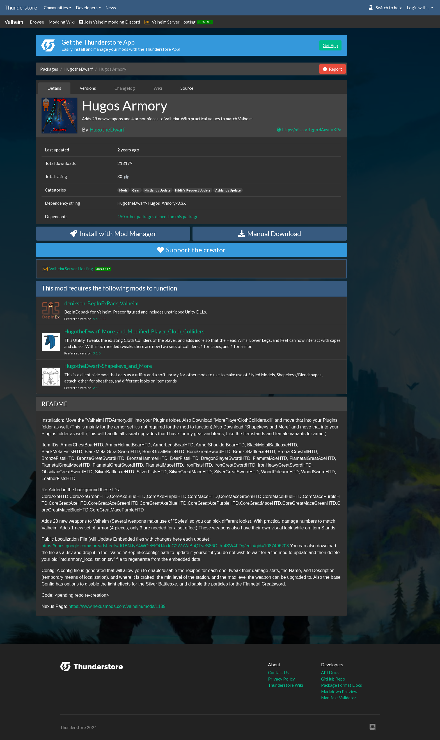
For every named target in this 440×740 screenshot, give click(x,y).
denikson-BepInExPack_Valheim (101, 303)
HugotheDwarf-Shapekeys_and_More (108, 366)
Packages (49, 69)
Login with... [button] (418, 7)
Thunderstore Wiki (285, 685)
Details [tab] (54, 88)
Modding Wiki (62, 21)
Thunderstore (20, 7)
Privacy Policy (281, 678)
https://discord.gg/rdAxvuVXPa (308, 129)
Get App (330, 45)
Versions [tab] (88, 88)
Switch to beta (385, 7)
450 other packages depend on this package (157, 216)
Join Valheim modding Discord (109, 21)
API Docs (330, 672)
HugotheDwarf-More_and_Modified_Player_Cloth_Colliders (134, 331)
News (111, 7)
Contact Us (278, 672)
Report (332, 69)
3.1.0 (96, 353)
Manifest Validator (338, 697)
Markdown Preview (339, 691)
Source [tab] (186, 88)
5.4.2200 (99, 319)
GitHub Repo (333, 678)
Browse (37, 21)
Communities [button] (56, 7)
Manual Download (269, 233)
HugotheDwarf (78, 69)
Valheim (13, 22)
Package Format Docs (341, 685)
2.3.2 (96, 388)
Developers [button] (87, 7)
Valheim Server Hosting (174, 21)
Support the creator (191, 250)
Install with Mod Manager (113, 233)
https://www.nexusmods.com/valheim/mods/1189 (117, 606)
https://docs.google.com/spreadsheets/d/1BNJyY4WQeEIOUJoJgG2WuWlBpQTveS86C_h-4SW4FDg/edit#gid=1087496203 (165, 545)
